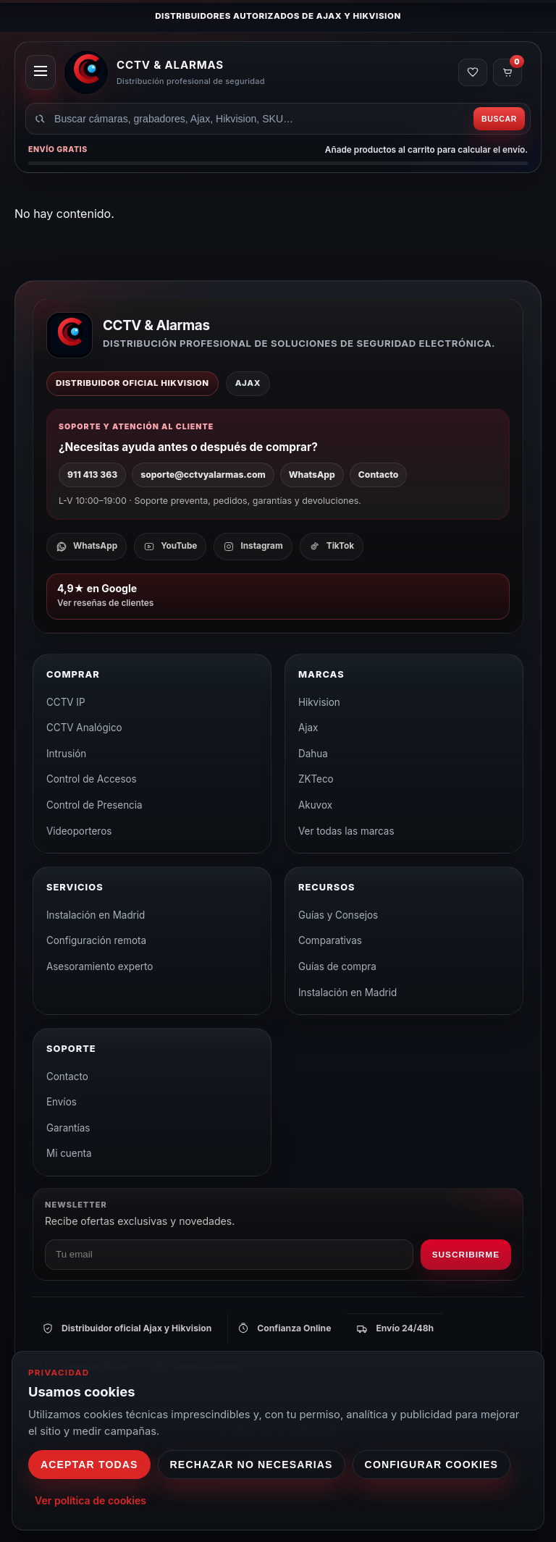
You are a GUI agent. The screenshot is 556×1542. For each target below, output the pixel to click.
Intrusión (66, 753)
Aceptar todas (89, 1464)
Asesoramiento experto (99, 966)
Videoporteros (78, 831)
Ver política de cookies (90, 1500)
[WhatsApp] (86, 546)
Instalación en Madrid (95, 915)
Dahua (313, 753)
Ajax (308, 727)
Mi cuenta (69, 1153)
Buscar (499, 118)
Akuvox (315, 805)
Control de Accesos (91, 779)
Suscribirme (466, 1255)
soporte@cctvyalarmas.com (202, 474)
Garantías (68, 1128)
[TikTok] (331, 546)
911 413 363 (92, 474)
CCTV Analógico (84, 727)
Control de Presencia (94, 805)
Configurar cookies (432, 1464)
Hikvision (319, 702)
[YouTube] (170, 546)
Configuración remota (96, 940)
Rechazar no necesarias (251, 1464)
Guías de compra (337, 966)
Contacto (378, 474)
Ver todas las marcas (346, 831)
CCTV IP (65, 702)
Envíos (61, 1102)
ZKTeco (316, 779)
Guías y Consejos (338, 915)
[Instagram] (253, 546)
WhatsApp (312, 474)
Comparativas (330, 940)
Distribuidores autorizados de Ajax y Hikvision (278, 16)
